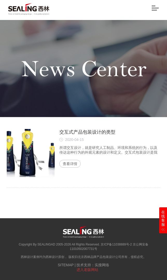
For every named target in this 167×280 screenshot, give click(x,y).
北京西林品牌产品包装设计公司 (99, 257)
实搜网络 (102, 265)
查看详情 (70, 164)
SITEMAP (66, 265)
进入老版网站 (87, 270)
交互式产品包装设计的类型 (87, 132)
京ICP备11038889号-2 (116, 244)
